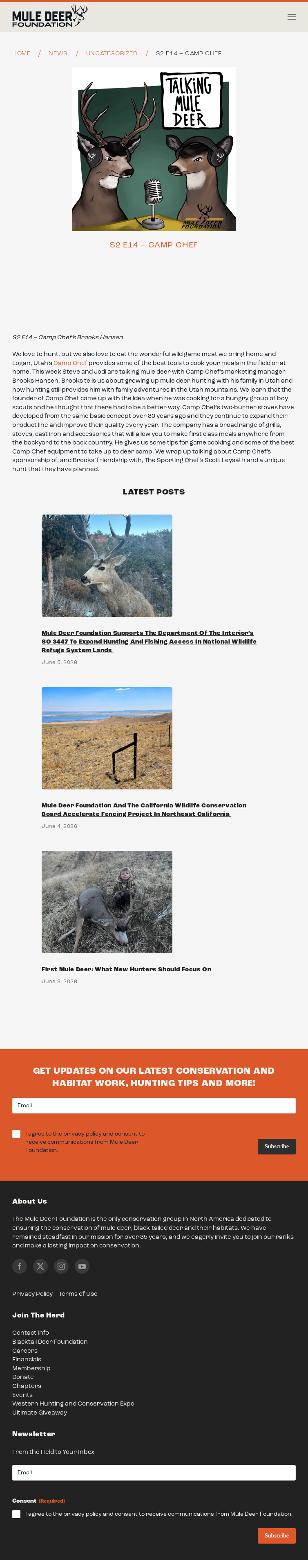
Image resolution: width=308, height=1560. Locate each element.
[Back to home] (50, 17)
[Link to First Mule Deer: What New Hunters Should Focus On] (154, 925)
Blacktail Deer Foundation (50, 1342)
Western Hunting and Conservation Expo (73, 1404)
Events (22, 1395)
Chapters (26, 1386)
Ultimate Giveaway (39, 1413)
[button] (292, 17)
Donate (23, 1377)
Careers (25, 1351)
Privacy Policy (32, 1294)
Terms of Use (78, 1294)
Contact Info (30, 1333)
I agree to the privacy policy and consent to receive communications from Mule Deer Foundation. (85, 1142)
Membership (31, 1369)
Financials (26, 1360)
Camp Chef (70, 364)
